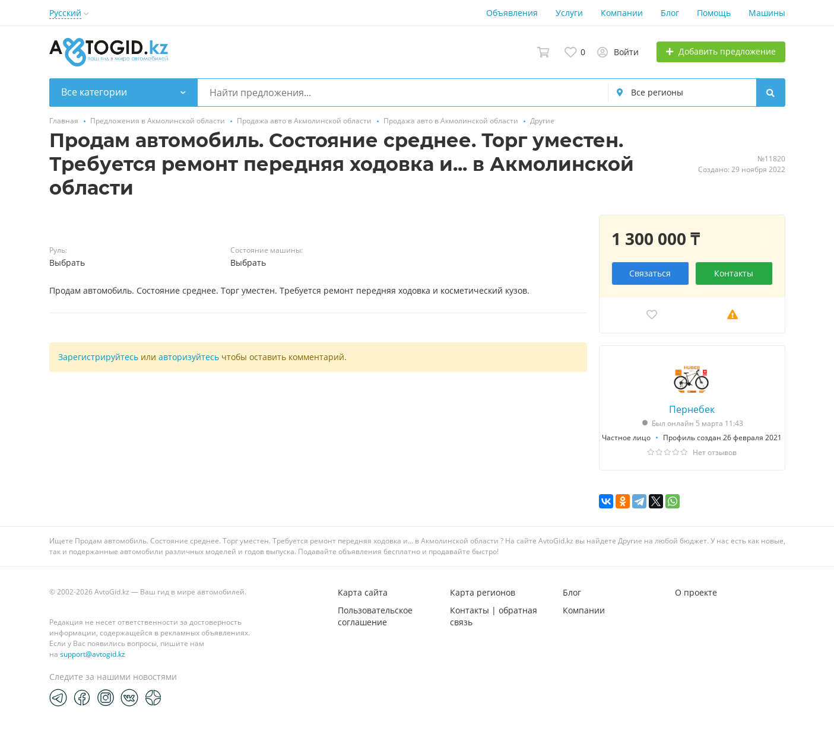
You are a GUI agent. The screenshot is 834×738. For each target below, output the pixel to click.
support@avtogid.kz (92, 654)
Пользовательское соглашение (375, 616)
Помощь (714, 12)
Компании (622, 12)
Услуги (569, 12)
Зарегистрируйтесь (98, 356)
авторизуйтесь (188, 356)
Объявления (512, 12)
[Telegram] (58, 697)
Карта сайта (363, 592)
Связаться (650, 273)
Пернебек (692, 409)
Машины (767, 12)
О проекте (696, 592)
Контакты (733, 273)
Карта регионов (482, 592)
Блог (670, 12)
